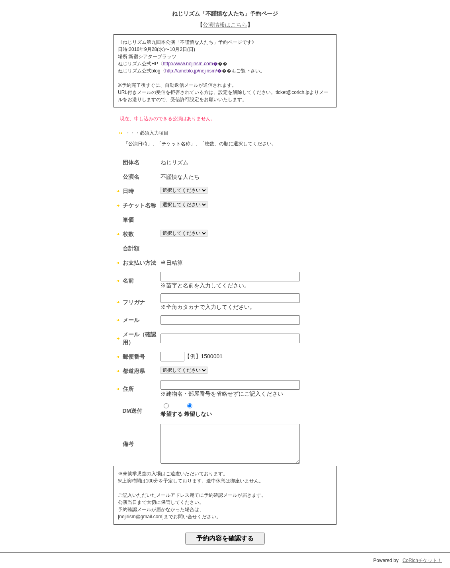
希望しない (198, 410)
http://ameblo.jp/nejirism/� (193, 71)
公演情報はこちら (225, 24)
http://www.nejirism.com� (190, 63)
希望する (171, 410)
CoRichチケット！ (422, 560)
